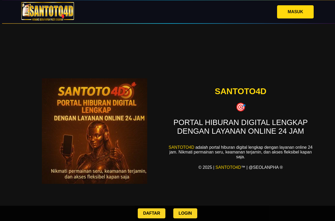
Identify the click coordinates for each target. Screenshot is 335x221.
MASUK (295, 11)
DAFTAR (151, 213)
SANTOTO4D (181, 147)
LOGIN (185, 213)
